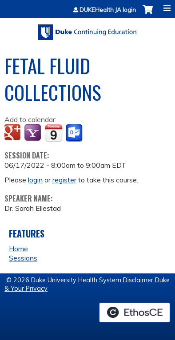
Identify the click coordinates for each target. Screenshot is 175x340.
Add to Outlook (75, 133)
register (64, 179)
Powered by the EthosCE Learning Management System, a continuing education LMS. (135, 312)
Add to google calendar (13, 133)
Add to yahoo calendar (33, 133)
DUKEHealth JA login (108, 10)
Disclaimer (138, 280)
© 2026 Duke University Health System (63, 280)
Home (18, 248)
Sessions (23, 257)
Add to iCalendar (53, 133)
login (35, 179)
